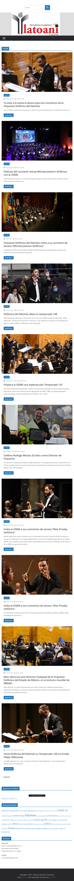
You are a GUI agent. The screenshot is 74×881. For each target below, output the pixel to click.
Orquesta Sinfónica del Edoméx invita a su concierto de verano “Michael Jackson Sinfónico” (35, 244)
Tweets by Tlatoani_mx (9, 799)
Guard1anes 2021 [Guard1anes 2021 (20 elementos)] (18, 820)
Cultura (6, 95)
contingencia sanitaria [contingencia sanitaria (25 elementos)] (43, 811)
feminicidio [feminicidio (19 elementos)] (61, 816)
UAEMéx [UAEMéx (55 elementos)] (44, 829)
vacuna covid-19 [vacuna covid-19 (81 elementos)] (59, 828)
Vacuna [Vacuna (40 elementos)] (50, 829)
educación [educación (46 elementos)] (44, 816)
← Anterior (6, 777)
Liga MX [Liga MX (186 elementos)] (43, 819)
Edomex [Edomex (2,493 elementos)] (30, 815)
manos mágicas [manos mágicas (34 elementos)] (52, 820)
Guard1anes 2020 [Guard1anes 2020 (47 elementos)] (8, 820)
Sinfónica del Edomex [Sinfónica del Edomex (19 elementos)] (56, 824)
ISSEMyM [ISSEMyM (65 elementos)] (36, 820)
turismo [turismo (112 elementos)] (27, 828)
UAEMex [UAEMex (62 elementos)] (38, 829)
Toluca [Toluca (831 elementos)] (11, 828)
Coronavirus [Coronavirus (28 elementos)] (53, 811)
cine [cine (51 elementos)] (20, 811)
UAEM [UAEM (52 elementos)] (33, 829)
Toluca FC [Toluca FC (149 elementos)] (20, 828)
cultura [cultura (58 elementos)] (4, 816)
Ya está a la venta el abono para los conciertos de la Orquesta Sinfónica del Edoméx (34, 104)
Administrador (20, 99)
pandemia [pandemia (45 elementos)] (29, 824)
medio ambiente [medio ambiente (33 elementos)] (62, 820)
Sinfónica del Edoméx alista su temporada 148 (30, 314)
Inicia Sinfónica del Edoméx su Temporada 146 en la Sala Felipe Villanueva (36, 755)
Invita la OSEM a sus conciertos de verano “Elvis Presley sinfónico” (35, 530)
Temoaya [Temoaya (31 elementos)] (4, 829)
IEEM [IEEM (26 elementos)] (25, 820)
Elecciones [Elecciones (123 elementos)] (53, 815)
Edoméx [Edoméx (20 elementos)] (38, 816)
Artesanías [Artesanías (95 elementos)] (14, 810)
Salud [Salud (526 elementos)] (47, 823)
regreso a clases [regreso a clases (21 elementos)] (39, 824)
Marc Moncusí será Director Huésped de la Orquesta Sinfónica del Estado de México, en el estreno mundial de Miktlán (37, 680)
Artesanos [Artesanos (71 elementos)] (5, 811)
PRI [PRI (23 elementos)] (34, 824)
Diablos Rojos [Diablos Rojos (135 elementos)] (19, 815)
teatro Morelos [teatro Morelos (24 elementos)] (66, 824)
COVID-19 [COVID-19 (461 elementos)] (62, 810)
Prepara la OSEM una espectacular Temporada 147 (33, 384)
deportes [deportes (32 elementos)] (9, 816)
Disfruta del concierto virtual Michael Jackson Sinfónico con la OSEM (35, 173)
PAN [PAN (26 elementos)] (24, 824)
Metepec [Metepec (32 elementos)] (4, 824)
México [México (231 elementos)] (15, 823)
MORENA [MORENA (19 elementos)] (9, 824)
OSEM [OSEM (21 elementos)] (21, 824)
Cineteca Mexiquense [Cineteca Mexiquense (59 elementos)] (29, 811)
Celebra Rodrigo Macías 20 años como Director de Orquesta (33, 457)
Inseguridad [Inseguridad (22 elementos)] (30, 820)
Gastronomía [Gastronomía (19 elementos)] (67, 816)
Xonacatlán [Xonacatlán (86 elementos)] (6, 832)
